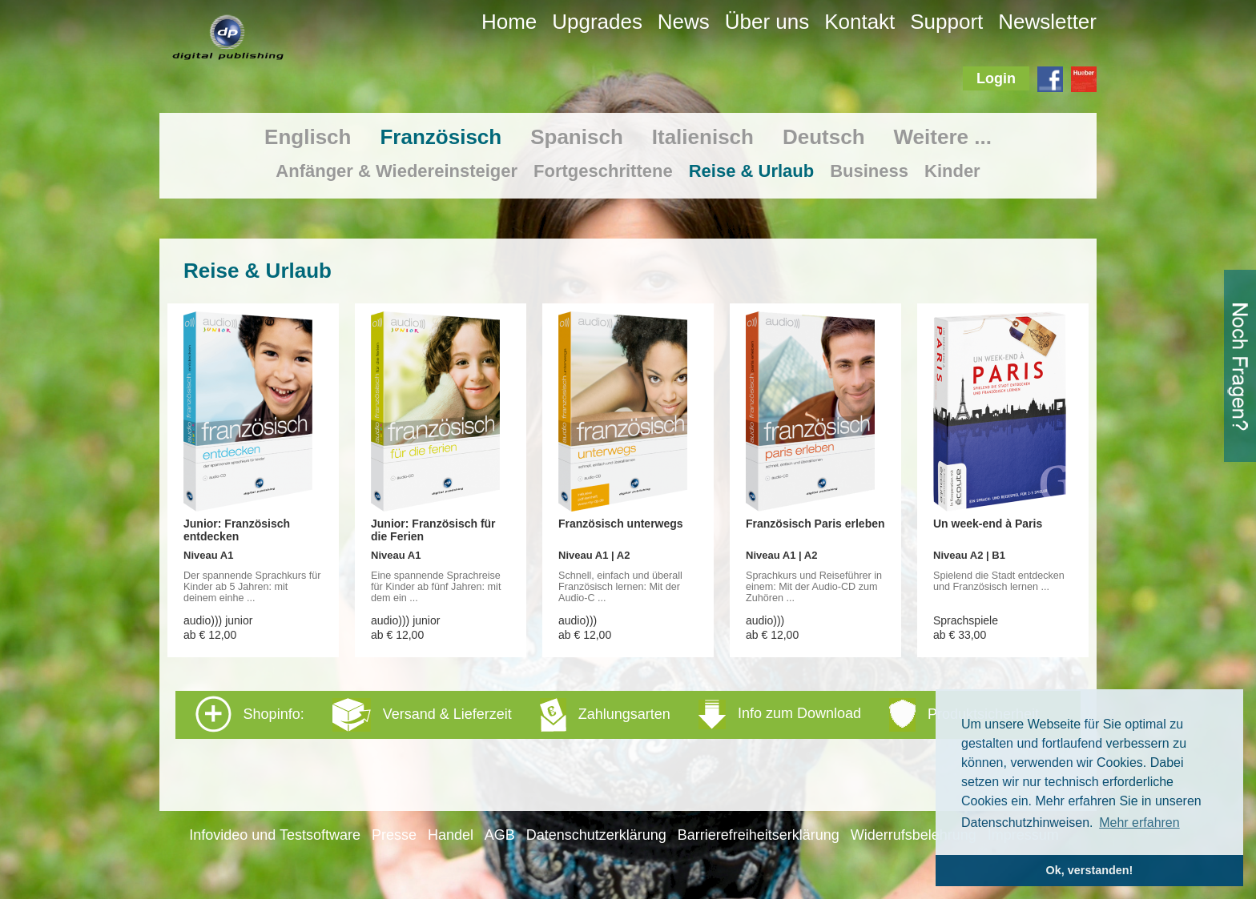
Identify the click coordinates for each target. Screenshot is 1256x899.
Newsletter (1047, 22)
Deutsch (824, 137)
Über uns (767, 22)
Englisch (307, 137)
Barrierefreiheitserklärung (758, 835)
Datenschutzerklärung (596, 835)
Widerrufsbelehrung (913, 835)
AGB (500, 835)
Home (509, 22)
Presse (394, 835)
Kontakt (859, 22)
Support (946, 22)
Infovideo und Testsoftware (274, 835)
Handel (450, 835)
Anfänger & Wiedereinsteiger (396, 171)
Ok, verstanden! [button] (1089, 870)
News (684, 22)
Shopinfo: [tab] (617, 714)
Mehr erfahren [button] (1139, 822)
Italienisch (703, 137)
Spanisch (576, 137)
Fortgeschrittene (603, 171)
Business (869, 171)
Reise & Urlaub (752, 171)
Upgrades (597, 22)
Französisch (440, 137)
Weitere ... (943, 137)
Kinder (952, 171)
